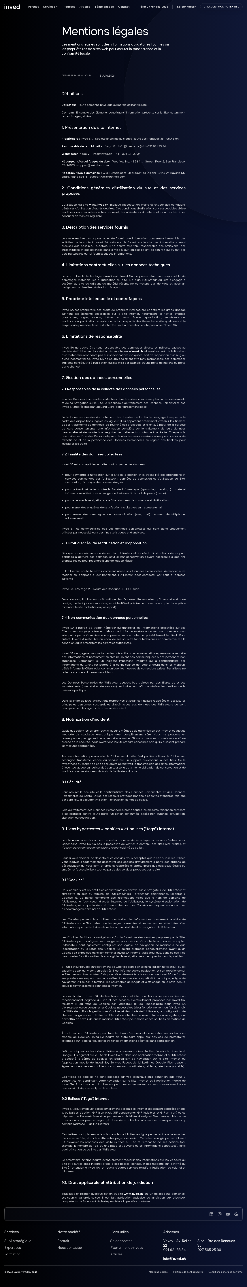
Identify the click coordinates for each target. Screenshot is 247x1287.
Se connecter (186, 6)
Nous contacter (69, 1248)
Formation (12, 1255)
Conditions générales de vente (225, 1272)
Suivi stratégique (17, 1241)
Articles (84, 6)
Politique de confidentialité (188, 1272)
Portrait (33, 6)
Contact (124, 6)
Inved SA (12, 1272)
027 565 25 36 (209, 1250)
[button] (51, 7)
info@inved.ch (174, 1259)
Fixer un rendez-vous (153, 6)
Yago (34, 1272)
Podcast (69, 6)
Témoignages (104, 6)
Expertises (12, 1248)
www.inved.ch (98, 204)
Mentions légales (158, 1272)
